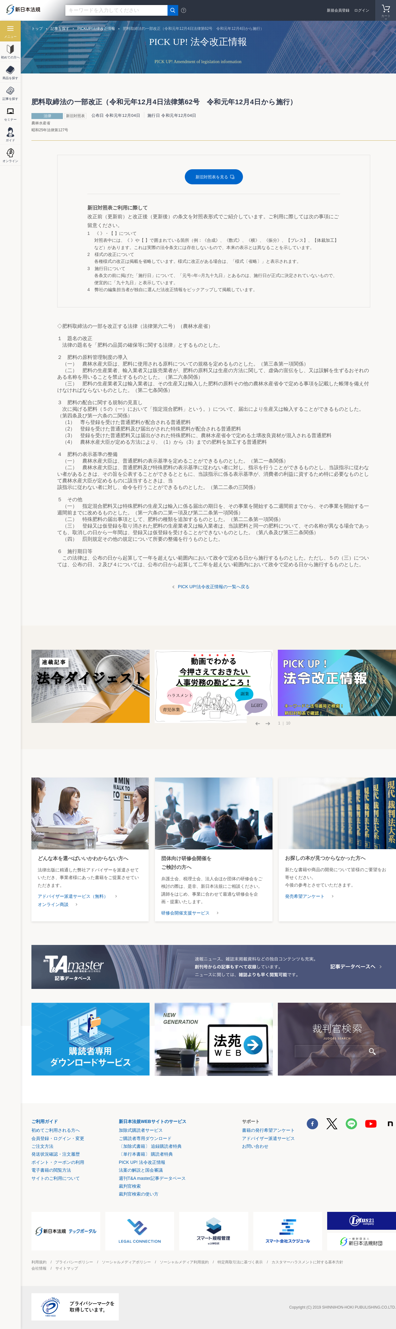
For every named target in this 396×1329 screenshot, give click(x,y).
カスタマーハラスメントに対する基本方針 (307, 1262)
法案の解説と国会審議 (141, 1170)
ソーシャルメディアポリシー (126, 1262)
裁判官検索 (130, 1186)
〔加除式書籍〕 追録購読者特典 (150, 1146)
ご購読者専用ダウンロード (145, 1138)
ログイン (361, 10)
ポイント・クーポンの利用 (57, 1162)
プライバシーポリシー (74, 1262)
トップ (37, 28)
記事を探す (60, 28)
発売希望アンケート (305, 896)
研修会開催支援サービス (185, 912)
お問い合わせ (255, 1146)
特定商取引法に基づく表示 (240, 1262)
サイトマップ (66, 1268)
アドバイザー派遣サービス (268, 1138)
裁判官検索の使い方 (138, 1193)
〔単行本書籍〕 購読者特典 (146, 1154)
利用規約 (39, 1262)
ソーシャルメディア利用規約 (184, 1262)
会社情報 (39, 1268)
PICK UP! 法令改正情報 (142, 1162)
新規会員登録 (338, 10)
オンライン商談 (53, 904)
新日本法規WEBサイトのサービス (152, 1121)
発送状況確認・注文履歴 (55, 1154)
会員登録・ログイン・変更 (57, 1138)
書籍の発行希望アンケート (268, 1130)
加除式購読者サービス (141, 1130)
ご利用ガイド (44, 1121)
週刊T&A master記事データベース (152, 1178)
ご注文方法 (42, 1146)
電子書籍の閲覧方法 (51, 1170)
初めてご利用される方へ (55, 1130)
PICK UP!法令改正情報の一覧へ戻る (214, 586)
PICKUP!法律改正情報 (96, 28)
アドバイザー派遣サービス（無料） (73, 896)
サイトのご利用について (55, 1178)
